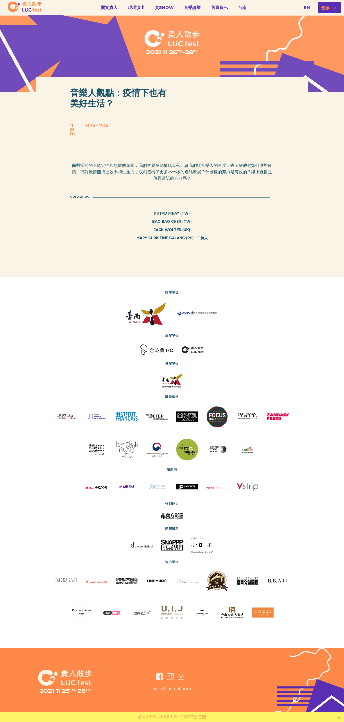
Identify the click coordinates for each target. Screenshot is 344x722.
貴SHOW (164, 7)
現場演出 (136, 7)
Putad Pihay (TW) (172, 213)
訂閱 (202, 716)
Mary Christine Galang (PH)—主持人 (172, 238)
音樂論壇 (192, 7)
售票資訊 (219, 7)
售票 (325, 8)
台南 (242, 7)
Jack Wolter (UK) (172, 230)
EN (307, 7)
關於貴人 (109, 7)
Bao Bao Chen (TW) (172, 221)
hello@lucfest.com (172, 689)
